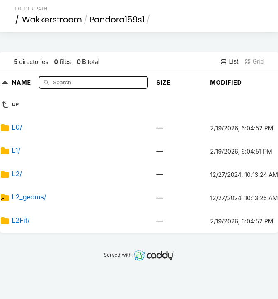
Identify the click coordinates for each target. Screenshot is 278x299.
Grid (254, 61)
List (229, 61)
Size (163, 82)
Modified (226, 82)
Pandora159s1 (117, 19)
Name (22, 82)
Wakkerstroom (52, 19)
